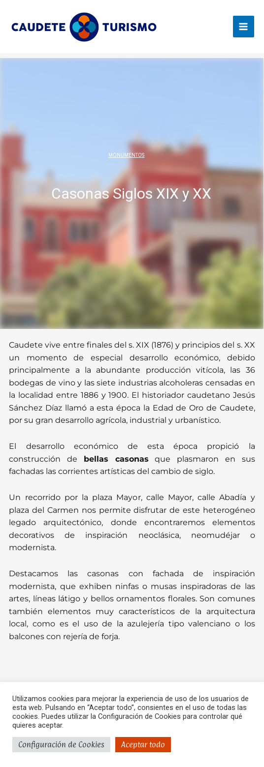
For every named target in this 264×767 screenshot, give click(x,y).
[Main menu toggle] (243, 26)
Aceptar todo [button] (143, 744)
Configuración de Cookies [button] (61, 744)
